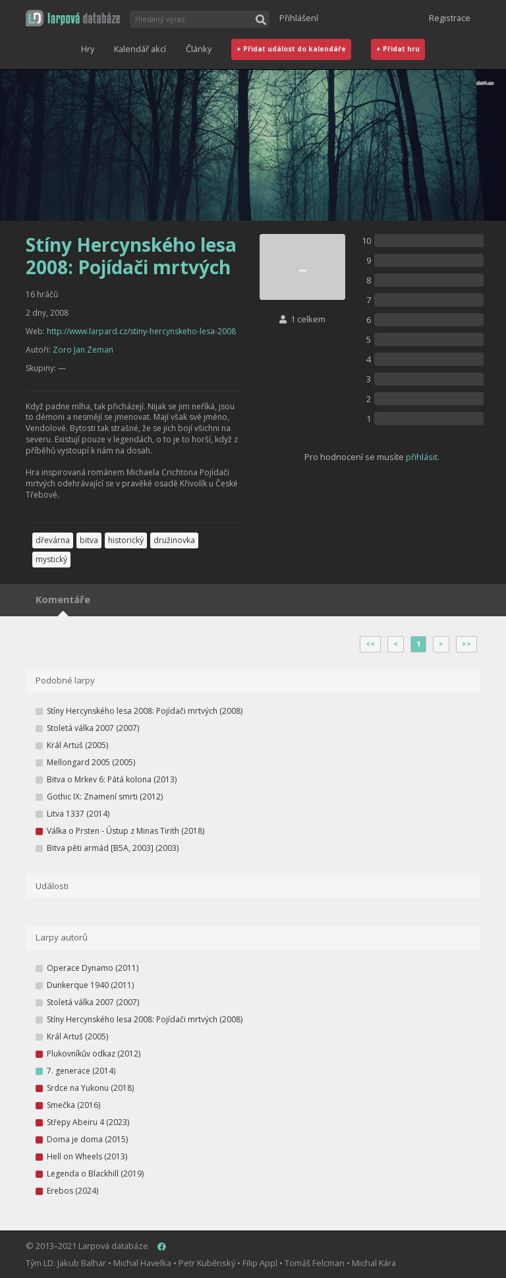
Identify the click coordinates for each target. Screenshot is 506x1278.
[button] (73, 18)
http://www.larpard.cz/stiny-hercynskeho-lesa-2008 (141, 331)
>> (466, 644)
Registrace (449, 18)
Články (198, 49)
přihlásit (421, 457)
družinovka (174, 540)
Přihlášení (298, 18)
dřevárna (53, 540)
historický (126, 540)
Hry (87, 49)
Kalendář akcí (140, 49)
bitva (89, 540)
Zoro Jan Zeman (83, 349)
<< (370, 644)
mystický (51, 559)
